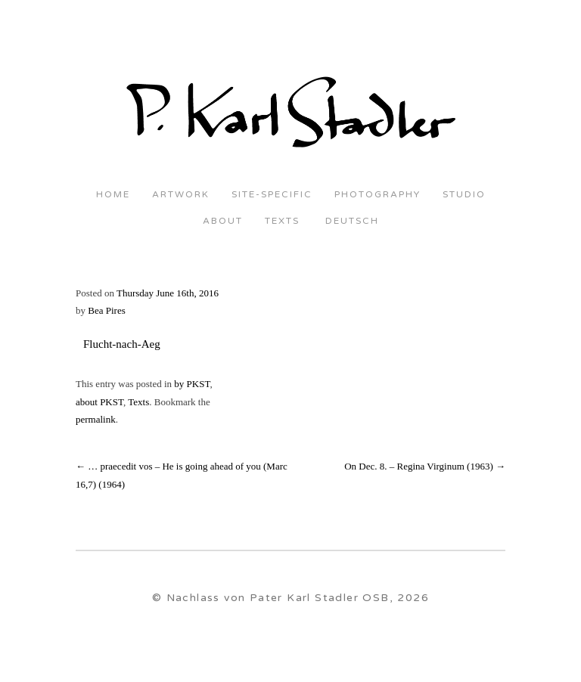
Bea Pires (106, 310)
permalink (96, 419)
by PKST (192, 383)
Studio (464, 195)
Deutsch (350, 221)
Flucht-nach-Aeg (121, 344)
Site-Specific (271, 195)
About (223, 221)
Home (113, 195)
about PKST (99, 402)
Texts (282, 221)
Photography (377, 195)
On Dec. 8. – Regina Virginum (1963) (424, 466)
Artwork (181, 195)
